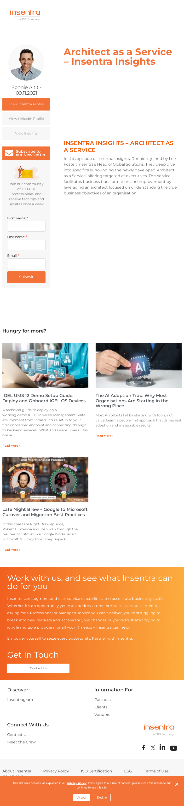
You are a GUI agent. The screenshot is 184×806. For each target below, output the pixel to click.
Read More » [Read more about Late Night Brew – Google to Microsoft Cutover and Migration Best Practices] (11, 549)
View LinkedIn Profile (26, 119)
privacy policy (76, 783)
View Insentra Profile (26, 104)
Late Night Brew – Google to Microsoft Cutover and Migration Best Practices (45, 512)
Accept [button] (81, 797)
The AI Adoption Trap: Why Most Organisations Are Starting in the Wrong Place (132, 401)
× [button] (177, 784)
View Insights (26, 133)
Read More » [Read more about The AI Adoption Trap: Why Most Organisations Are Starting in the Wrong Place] (104, 436)
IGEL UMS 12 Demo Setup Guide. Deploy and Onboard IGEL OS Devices (44, 398)
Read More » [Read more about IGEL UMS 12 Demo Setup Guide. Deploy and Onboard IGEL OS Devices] (11, 445)
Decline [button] (102, 797)
